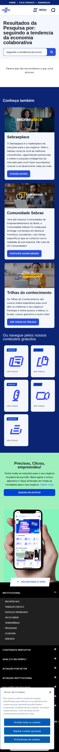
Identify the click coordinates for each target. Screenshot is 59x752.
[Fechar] (50, 692)
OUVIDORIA (10, 634)
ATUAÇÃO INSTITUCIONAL (17, 678)
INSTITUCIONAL (11, 593)
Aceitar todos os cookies (27, 722)
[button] (38, 350)
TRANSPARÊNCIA (12, 623)
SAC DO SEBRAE (12, 618)
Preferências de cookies (27, 739)
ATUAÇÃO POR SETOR (15, 668)
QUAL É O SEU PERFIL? (14, 659)
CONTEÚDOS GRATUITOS (17, 650)
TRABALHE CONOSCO (14, 607)
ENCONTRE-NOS (12, 602)
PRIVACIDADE (11, 628)
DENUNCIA (9, 639)
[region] (27, 718)
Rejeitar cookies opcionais (27, 730)
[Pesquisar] (52, 52)
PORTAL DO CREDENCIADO (16, 612)
